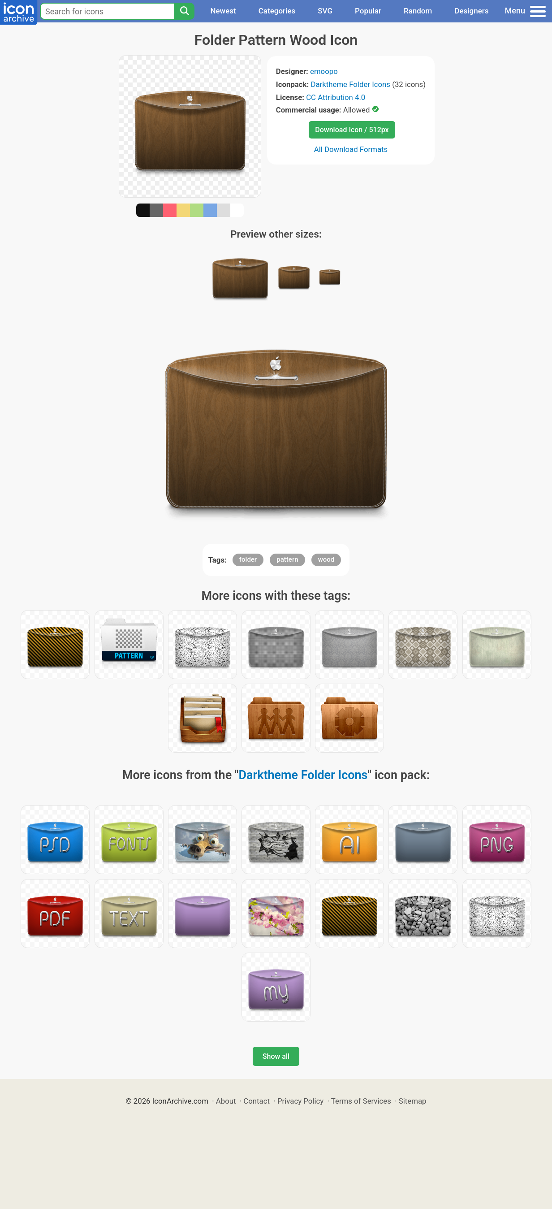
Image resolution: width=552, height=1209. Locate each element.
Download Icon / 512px (351, 130)
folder (248, 559)
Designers (471, 10)
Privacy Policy (300, 1100)
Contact (256, 1100)
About (226, 1100)
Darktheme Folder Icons (350, 84)
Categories (277, 10)
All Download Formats (351, 149)
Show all (276, 1056)
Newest (223, 10)
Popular (368, 10)
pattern (287, 559)
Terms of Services (361, 1100)
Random (418, 10)
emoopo (324, 71)
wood (326, 559)
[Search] (184, 11)
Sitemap (413, 1100)
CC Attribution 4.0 (335, 97)
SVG (325, 10)
